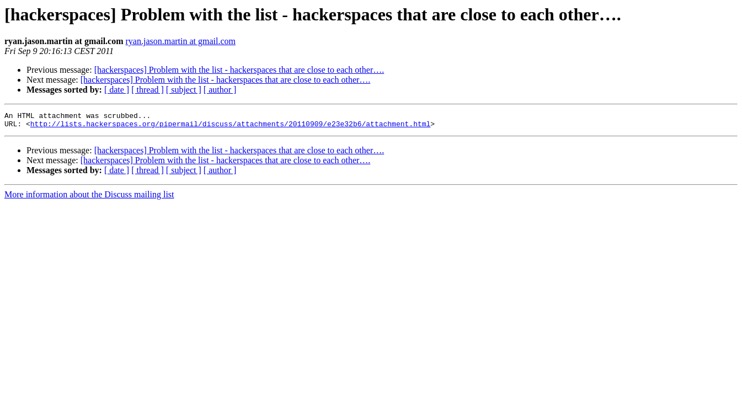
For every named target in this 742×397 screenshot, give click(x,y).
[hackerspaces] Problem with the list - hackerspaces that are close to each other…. (239, 69)
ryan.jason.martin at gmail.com (181, 41)
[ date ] (116, 89)
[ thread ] (147, 89)
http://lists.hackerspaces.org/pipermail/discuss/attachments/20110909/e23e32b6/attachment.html (230, 127)
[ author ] (220, 89)
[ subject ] (183, 89)
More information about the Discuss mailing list (89, 197)
